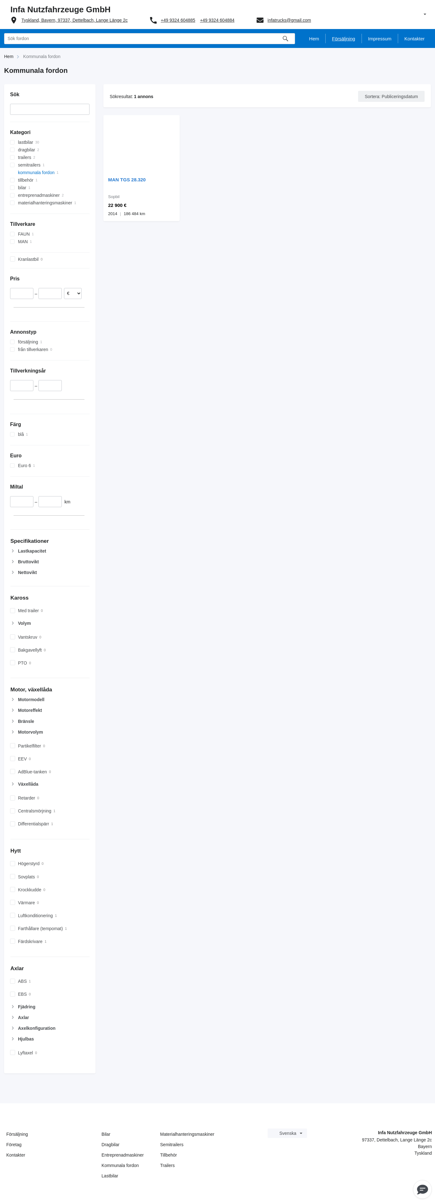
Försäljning (17, 1134)
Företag (13, 1144)
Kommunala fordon (120, 1165)
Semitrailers (171, 1144)
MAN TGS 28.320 (127, 179)
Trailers (167, 1165)
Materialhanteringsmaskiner (187, 1134)
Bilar (106, 1134)
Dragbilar (110, 1144)
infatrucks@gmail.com (289, 20)
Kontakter (15, 1155)
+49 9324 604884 (217, 20)
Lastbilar (110, 1175)
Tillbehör (168, 1155)
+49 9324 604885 (178, 20)
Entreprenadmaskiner (123, 1155)
